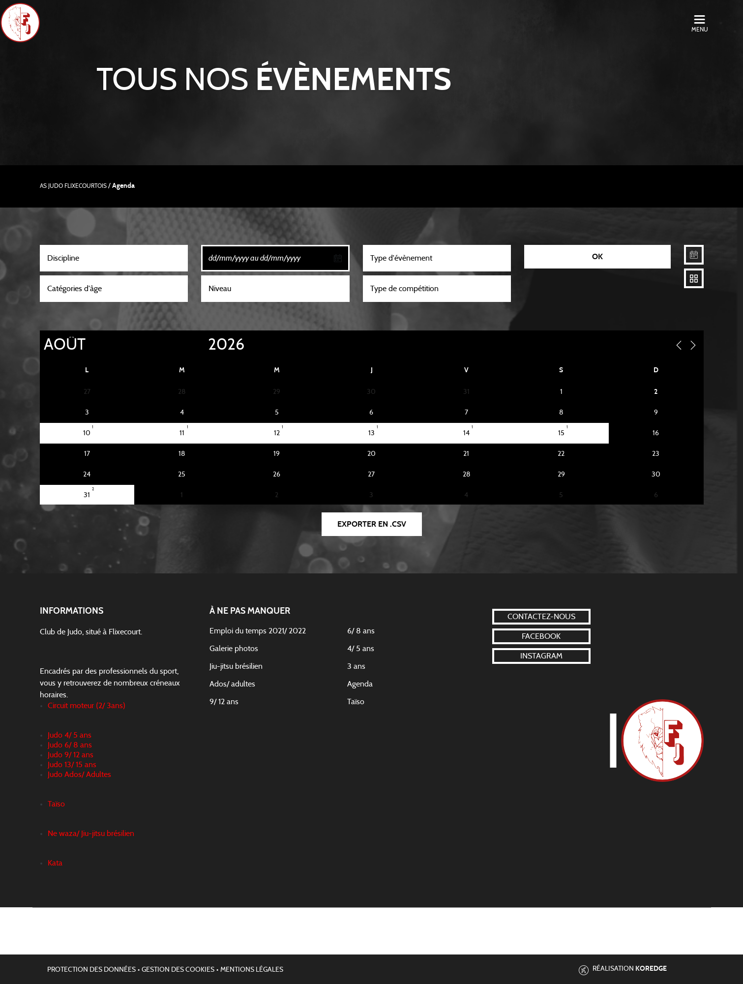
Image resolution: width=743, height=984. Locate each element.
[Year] (200, 345)
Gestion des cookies (178, 969)
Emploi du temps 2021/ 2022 (257, 631)
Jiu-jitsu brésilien (236, 666)
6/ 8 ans (361, 631)
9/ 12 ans (223, 702)
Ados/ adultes (232, 684)
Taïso (355, 702)
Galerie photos (233, 649)
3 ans (356, 666)
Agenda (360, 684)
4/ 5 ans (360, 649)
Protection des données (91, 969)
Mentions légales (251, 969)
